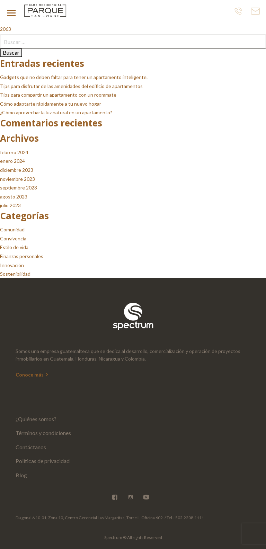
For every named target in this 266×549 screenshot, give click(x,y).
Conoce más (32, 375)
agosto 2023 (13, 197)
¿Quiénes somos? (36, 419)
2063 (5, 29)
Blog (21, 475)
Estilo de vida (14, 247)
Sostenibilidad (15, 274)
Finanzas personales (21, 256)
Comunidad (12, 229)
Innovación (12, 265)
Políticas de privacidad (43, 461)
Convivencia (13, 238)
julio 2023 (10, 205)
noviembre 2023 (17, 179)
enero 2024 (12, 161)
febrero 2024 (14, 152)
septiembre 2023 (18, 188)
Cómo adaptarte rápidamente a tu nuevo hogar (50, 104)
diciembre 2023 (16, 170)
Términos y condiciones (43, 433)
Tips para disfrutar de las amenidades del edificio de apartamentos (71, 86)
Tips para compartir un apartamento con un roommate (58, 95)
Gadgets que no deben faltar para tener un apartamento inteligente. (74, 77)
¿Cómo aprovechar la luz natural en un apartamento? (56, 112)
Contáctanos (31, 447)
